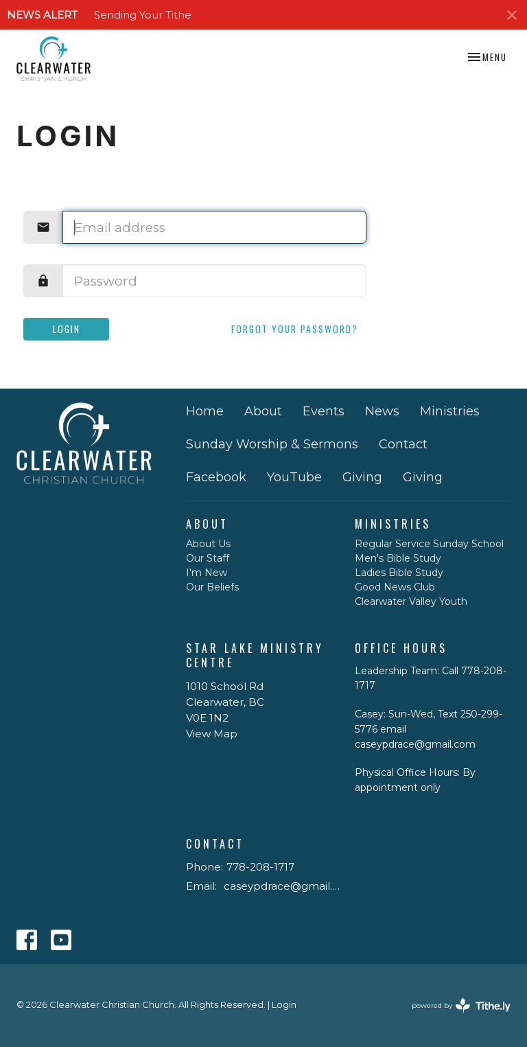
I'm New (206, 572)
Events (323, 411)
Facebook (216, 477)
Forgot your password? (294, 329)
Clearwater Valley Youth (411, 601)
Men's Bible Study (398, 558)
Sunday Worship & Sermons (272, 444)
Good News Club (395, 587)
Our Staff (207, 558)
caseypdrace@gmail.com (283, 886)
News (382, 411)
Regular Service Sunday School (429, 544)
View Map (211, 733)
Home (205, 411)
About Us (208, 544)
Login (66, 329)
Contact (403, 444)
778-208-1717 (260, 866)
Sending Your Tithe (142, 14)
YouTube (294, 477)
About (263, 411)
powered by (461, 1005)
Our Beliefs (212, 587)
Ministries (450, 411)
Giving (362, 477)
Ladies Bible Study (399, 572)
